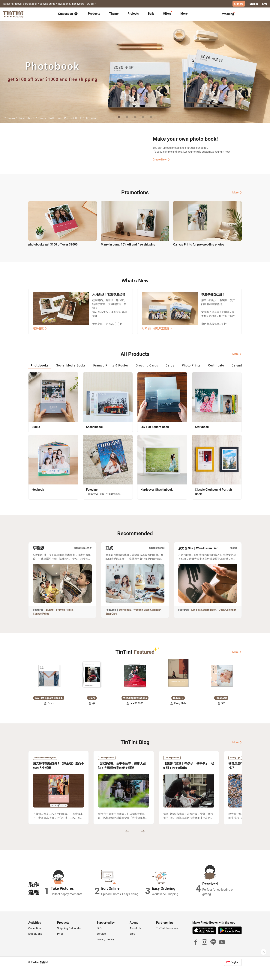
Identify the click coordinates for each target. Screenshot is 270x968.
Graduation (68, 14)
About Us (135, 928)
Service (101, 933)
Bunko (50, 609)
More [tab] (184, 13)
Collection (34, 928)
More (237, 192)
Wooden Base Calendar (147, 609)
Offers (167, 13)
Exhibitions (35, 933)
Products (94, 13)
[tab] (94, 14)
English (235, 962)
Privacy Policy (105, 939)
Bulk (151, 13)
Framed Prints (64, 609)
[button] (48, 675)
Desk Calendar (227, 609)
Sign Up (238, 3)
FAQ (264, 3)
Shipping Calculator (69, 928)
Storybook (125, 609)
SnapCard (111, 613)
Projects (133, 13)
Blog (132, 933)
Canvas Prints (41, 613)
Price (60, 933)
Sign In (253, 3)
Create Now (161, 159)
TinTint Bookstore (167, 928)
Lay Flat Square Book (203, 609)
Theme (113, 13)
